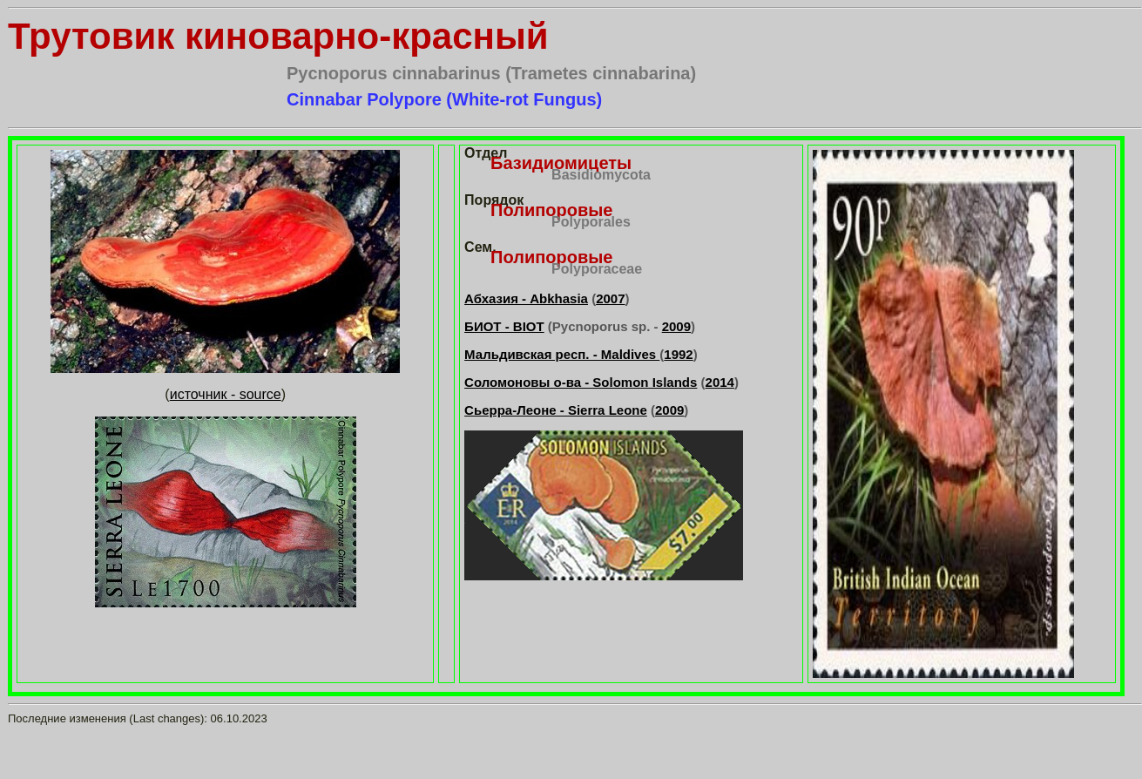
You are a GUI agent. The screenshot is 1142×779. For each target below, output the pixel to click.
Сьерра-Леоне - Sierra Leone (555, 410)
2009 (676, 326)
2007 (610, 298)
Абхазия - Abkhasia (526, 298)
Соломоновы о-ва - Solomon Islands (580, 382)
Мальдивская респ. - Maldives (561, 354)
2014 (720, 382)
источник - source (225, 394)
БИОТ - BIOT (504, 326)
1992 (678, 354)
